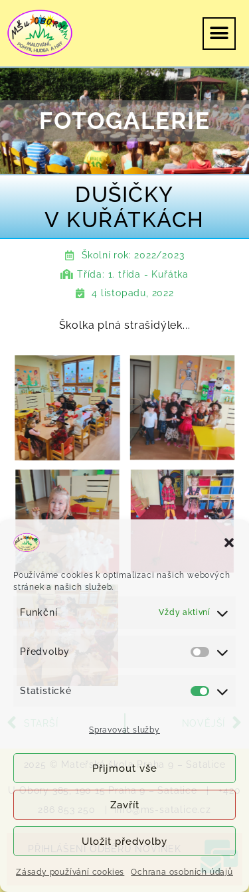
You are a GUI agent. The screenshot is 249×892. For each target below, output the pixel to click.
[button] (229, 542)
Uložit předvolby (124, 841)
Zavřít (124, 805)
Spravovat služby (124, 730)
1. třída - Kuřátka (148, 274)
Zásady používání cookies (70, 872)
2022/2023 (159, 255)
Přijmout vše (124, 768)
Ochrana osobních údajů (182, 872)
